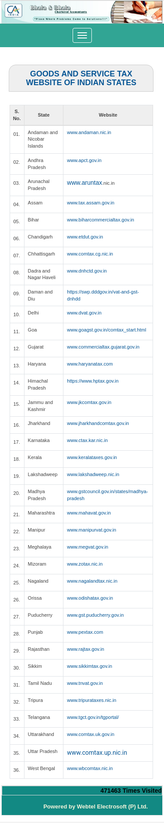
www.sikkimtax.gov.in (89, 666)
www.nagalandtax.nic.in (92, 581)
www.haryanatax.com (90, 363)
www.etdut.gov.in (85, 236)
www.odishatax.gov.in (90, 598)
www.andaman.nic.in (89, 132)
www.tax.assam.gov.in (90, 202)
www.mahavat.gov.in (89, 512)
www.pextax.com (85, 632)
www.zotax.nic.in (84, 563)
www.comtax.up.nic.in (97, 752)
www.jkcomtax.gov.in (89, 402)
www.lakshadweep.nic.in (93, 474)
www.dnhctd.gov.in (87, 270)
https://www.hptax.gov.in (93, 380)
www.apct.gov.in (84, 160)
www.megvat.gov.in (87, 546)
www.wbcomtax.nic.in (90, 768)
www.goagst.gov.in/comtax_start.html (106, 329)
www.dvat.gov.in (84, 312)
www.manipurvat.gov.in (91, 529)
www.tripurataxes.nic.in (91, 700)
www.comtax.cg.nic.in (90, 253)
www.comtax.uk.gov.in (90, 734)
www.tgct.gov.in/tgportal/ (93, 717)
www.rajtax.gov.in (85, 649)
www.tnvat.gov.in (85, 683)
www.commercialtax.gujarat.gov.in (103, 346)
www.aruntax (84, 182)
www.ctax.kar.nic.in (87, 440)
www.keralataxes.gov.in (92, 457)
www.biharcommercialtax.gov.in (100, 219)
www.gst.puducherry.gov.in (95, 615)
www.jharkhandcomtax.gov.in (98, 423)
